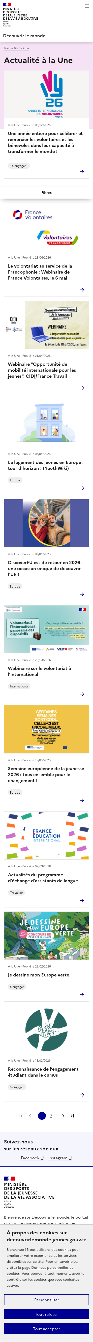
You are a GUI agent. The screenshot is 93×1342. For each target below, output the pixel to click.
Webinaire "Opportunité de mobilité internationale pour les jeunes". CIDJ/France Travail (42, 370)
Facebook (30, 1157)
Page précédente (30, 1116)
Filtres (46, 192)
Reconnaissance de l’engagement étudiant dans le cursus (43, 1072)
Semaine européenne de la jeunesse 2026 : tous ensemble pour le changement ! (46, 774)
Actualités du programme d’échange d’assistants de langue (43, 878)
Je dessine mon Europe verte (38, 975)
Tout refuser (46, 1314)
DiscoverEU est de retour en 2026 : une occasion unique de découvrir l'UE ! (45, 568)
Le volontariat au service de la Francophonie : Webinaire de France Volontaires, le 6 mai (40, 272)
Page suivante (63, 1116)
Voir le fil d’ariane (16, 48)
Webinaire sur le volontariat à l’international (39, 671)
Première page (21, 1116)
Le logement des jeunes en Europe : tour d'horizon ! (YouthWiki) (46, 465)
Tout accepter (46, 1328)
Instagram (57, 1157)
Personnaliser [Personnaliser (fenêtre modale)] (46, 1299)
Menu (87, 6)
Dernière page (72, 1116)
